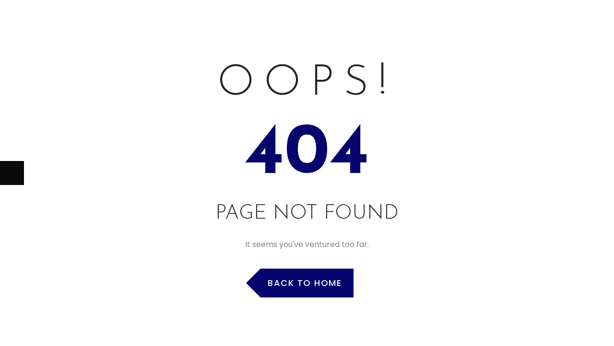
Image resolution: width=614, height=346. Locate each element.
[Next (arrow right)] (12, 173)
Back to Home (305, 283)
